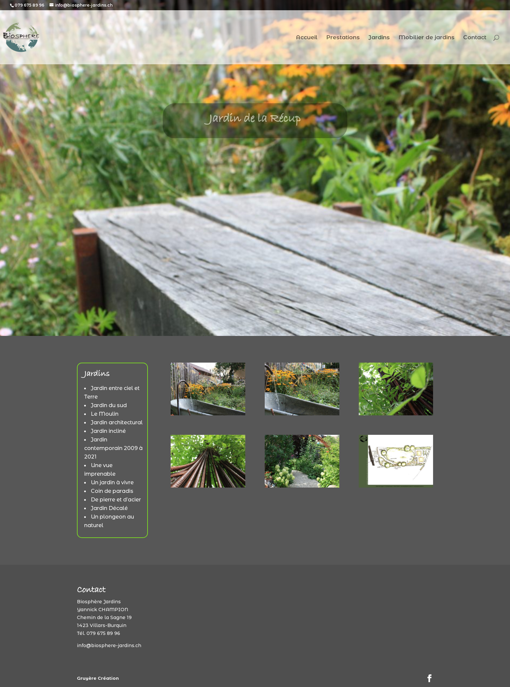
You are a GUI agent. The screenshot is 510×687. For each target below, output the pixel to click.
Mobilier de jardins (426, 38)
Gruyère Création (98, 678)
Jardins (379, 38)
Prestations (343, 38)
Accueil (307, 38)
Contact (474, 38)
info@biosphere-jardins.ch (109, 645)
